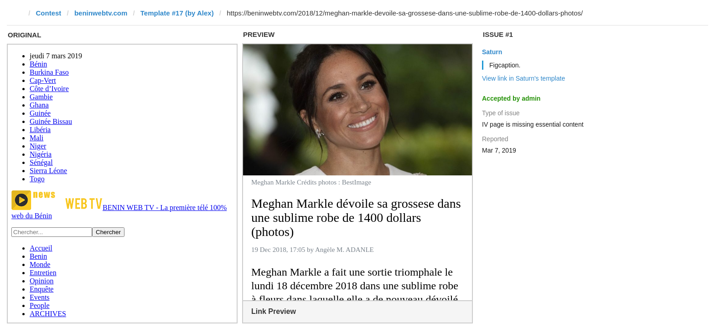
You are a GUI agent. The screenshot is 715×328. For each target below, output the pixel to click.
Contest (49, 13)
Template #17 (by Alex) (177, 13)
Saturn (492, 52)
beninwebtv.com (100, 13)
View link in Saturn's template (523, 78)
